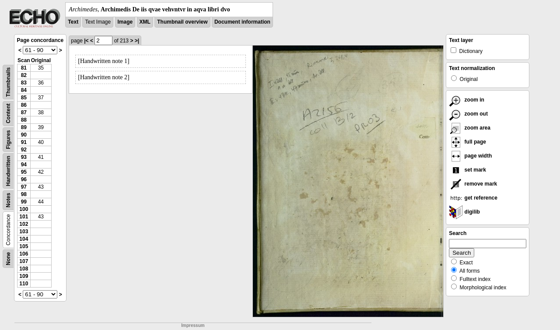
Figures (8, 139)
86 (24, 105)
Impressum (192, 325)
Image (125, 22)
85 (24, 98)
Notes (8, 200)
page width (470, 156)
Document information (242, 22)
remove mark (473, 184)
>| (137, 41)
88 (24, 120)
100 (23, 209)
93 (24, 157)
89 (24, 127)
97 (24, 187)
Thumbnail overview (182, 22)
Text (73, 22)
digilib (464, 212)
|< (86, 41)
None (8, 258)
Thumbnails (8, 82)
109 (23, 276)
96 (24, 179)
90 (24, 135)
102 (23, 224)
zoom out (468, 114)
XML (145, 22)
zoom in (466, 100)
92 (24, 150)
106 (23, 254)
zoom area (469, 128)
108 (23, 269)
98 (24, 194)
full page (467, 142)
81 (24, 68)
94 (24, 164)
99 (24, 202)
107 (23, 261)
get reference (473, 198)
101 (23, 217)
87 (24, 112)
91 (24, 142)
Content (8, 113)
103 (23, 231)
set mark (467, 170)
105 (23, 246)
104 (23, 239)
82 (24, 75)
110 (23, 284)
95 (24, 172)
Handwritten (8, 171)
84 (24, 90)
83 (24, 83)
